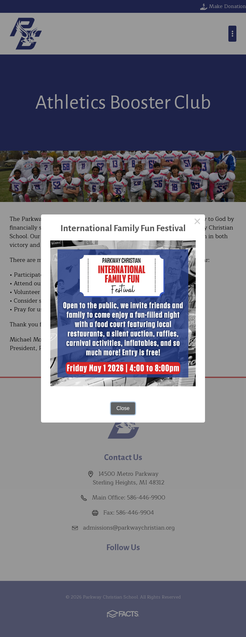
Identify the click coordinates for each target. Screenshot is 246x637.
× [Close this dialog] (197, 222)
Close (123, 408)
